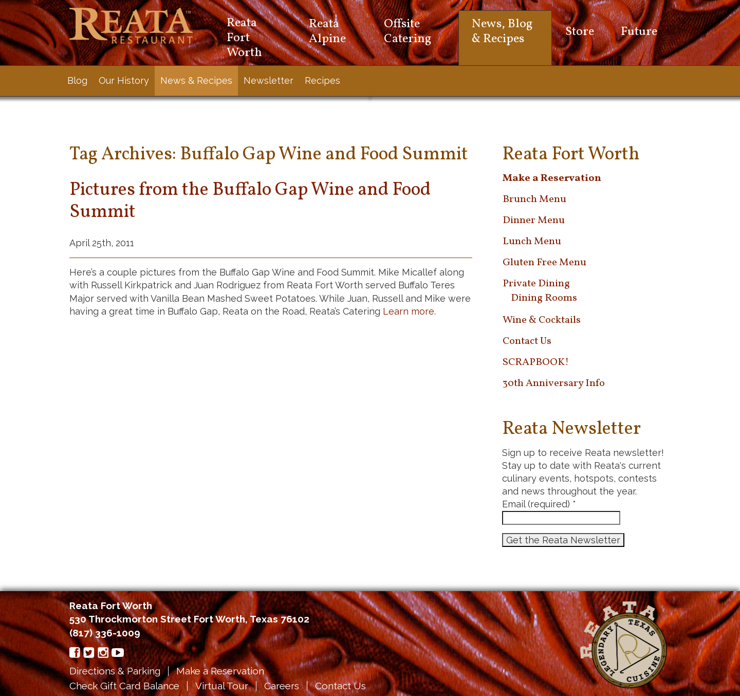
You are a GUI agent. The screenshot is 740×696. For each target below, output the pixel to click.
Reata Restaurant (131, 26)
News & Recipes (196, 80)
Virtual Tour (221, 685)
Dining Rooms (544, 298)
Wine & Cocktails (542, 320)
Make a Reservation (220, 670)
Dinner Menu (534, 220)
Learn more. (409, 311)
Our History (124, 80)
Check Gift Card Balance (124, 685)
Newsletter (268, 80)
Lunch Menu (532, 241)
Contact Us (527, 341)
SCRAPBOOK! (536, 362)
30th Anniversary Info (554, 383)
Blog (77, 80)
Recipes (322, 80)
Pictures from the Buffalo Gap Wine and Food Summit (250, 201)
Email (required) (539, 504)
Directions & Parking (114, 670)
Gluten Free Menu (544, 263)
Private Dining (536, 284)
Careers (281, 685)
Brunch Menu (534, 199)
